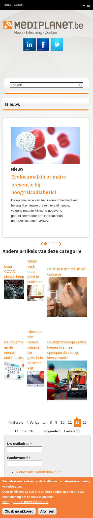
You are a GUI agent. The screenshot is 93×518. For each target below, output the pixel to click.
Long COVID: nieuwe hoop (14, 271)
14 (17, 431)
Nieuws (12, 104)
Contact (18, 4)
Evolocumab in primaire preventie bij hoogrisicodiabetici (38, 184)
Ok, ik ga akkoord (18, 512)
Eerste (18, 422)
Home (7, 4)
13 (85, 422)
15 (24, 431)
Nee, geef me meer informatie (25, 502)
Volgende (60, 244)
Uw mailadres (19, 444)
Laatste (70, 431)
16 (31, 431)
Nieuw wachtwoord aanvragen (39, 472)
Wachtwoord (18, 458)
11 (70, 422)
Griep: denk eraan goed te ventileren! (35, 271)
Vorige (41, 244)
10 (63, 422)
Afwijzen (47, 512)
